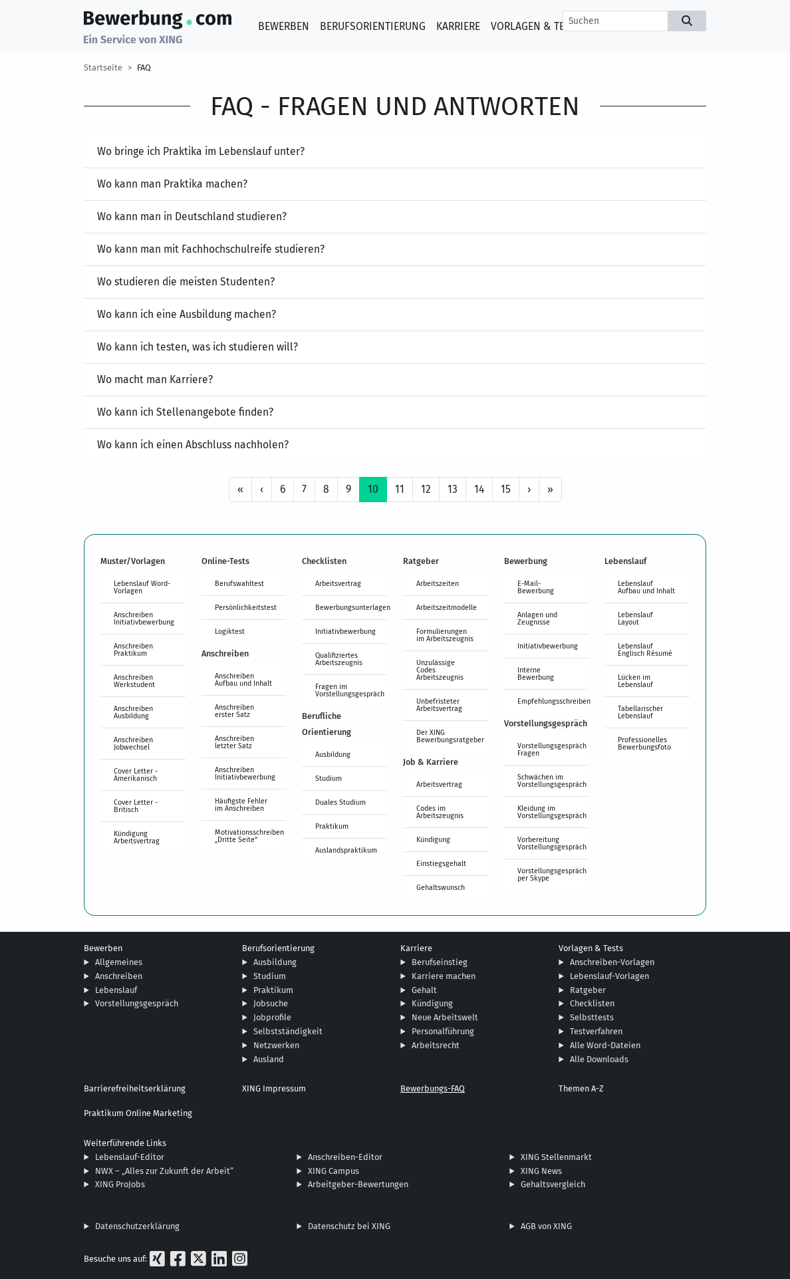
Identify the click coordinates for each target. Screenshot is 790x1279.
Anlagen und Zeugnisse (537, 618)
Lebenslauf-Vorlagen (609, 976)
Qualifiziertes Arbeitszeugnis (338, 659)
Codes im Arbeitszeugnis (439, 812)
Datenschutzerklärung (137, 1226)
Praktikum (331, 826)
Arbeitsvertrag (338, 583)
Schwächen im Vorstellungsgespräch (552, 780)
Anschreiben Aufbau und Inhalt (243, 679)
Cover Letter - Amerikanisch (136, 774)
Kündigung (433, 839)
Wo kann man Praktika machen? (172, 184)
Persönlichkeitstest (246, 607)
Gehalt (424, 990)
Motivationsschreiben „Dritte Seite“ (249, 836)
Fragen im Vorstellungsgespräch (349, 690)
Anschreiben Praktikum (133, 649)
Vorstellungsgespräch (136, 1003)
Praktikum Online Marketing (138, 1113)
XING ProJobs (120, 1184)
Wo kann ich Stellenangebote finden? (185, 412)
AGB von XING (546, 1226)
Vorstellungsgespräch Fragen (552, 749)
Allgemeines (118, 962)
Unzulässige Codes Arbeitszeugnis (439, 669)
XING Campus (333, 1171)
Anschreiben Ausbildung (133, 712)
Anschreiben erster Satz (234, 711)
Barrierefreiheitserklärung (135, 1088)
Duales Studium (340, 802)
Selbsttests (592, 1017)
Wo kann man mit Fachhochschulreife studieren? (211, 249)
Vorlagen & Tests (536, 26)
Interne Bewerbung (535, 673)
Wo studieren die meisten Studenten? (186, 281)
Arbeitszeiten (437, 583)
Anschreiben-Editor (345, 1157)
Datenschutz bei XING (349, 1226)
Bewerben (283, 26)
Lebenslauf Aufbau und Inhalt (646, 587)
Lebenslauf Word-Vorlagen (142, 587)
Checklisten (592, 1003)
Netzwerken (276, 1045)
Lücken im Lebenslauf (635, 681)
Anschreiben (118, 976)
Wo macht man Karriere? (155, 379)
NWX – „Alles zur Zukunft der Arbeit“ (164, 1171)
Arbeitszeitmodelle (446, 607)
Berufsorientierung (373, 26)
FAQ (144, 67)
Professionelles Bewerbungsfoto (644, 743)
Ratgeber (588, 990)
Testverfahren (596, 1031)
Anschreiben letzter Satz (234, 742)
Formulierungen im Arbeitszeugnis (444, 635)
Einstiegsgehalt (441, 863)
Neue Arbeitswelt (445, 1017)
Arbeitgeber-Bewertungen (358, 1184)
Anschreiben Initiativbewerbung (144, 618)
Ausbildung (332, 754)
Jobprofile (272, 1017)
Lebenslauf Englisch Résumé (645, 649)
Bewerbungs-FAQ (432, 1088)
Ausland (268, 1059)
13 (453, 489)
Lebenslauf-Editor (129, 1157)
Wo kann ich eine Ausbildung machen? (186, 314)
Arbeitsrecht (436, 1045)
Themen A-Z (581, 1088)
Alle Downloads (599, 1059)
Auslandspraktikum (346, 850)
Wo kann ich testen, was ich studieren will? (197, 347)
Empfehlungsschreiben (553, 701)
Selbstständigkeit (288, 1031)
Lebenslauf (116, 990)
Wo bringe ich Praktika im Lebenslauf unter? (201, 151)
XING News (541, 1171)
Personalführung (443, 1031)
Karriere (458, 26)
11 (399, 489)
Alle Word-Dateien (605, 1045)
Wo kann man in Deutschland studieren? (192, 216)
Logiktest (230, 631)
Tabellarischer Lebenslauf (640, 712)
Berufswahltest (239, 583)
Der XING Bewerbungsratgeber (450, 736)
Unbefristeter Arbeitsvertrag (439, 705)
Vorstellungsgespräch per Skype (552, 874)
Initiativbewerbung (345, 631)
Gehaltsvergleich (553, 1184)
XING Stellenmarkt (556, 1157)
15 (506, 489)
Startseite (103, 67)
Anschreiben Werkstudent (134, 681)
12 (426, 489)
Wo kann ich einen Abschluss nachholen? (193, 444)
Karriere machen (443, 976)
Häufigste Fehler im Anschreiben (241, 804)
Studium (328, 778)
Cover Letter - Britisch (136, 806)
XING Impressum (274, 1088)
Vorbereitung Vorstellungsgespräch (552, 843)
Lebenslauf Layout (635, 618)
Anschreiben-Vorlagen (612, 962)
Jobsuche (270, 1003)
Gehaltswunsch (440, 887)
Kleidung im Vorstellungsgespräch (552, 812)
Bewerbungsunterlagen (351, 607)
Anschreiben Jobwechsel (133, 743)
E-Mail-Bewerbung (535, 587)
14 (479, 489)
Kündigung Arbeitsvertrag (137, 837)
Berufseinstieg (439, 962)
